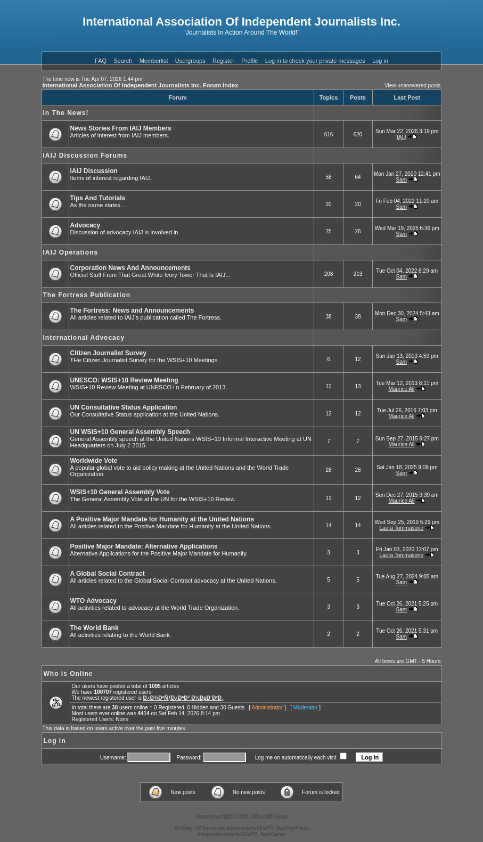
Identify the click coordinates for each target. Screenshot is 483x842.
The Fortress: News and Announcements (132, 310)
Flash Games (272, 834)
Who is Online (68, 673)
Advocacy (85, 225)
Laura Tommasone (402, 528)
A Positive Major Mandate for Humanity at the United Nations (162, 519)
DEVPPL (265, 828)
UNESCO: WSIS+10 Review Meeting (124, 380)
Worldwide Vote (94, 460)
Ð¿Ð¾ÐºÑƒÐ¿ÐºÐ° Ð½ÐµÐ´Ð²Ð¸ (183, 698)
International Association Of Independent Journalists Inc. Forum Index (141, 85)
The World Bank (94, 628)
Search (122, 61)
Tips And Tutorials (98, 198)
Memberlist (154, 61)
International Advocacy (84, 337)
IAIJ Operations (71, 252)
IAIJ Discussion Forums (85, 155)
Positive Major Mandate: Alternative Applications (144, 546)
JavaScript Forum (291, 828)
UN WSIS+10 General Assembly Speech (130, 432)
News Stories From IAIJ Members (120, 128)
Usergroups (190, 61)
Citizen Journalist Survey (108, 353)
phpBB (226, 817)
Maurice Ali (401, 389)
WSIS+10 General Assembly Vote (120, 492)
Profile (249, 61)
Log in (380, 61)
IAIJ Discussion (94, 171)
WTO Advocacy (93, 600)
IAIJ (401, 137)
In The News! (66, 113)
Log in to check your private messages (315, 61)
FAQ (101, 61)
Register (223, 61)
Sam (401, 180)
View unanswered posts (412, 85)
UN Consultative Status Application (123, 407)
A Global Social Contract (107, 573)
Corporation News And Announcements (130, 268)
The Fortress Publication (87, 295)
